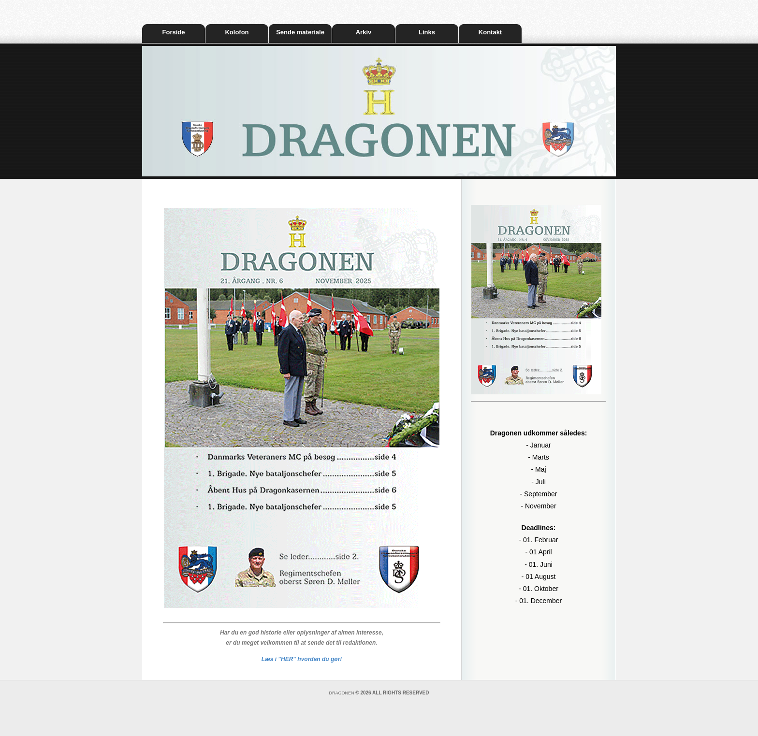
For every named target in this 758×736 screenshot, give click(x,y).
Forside (173, 32)
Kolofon (236, 32)
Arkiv (364, 32)
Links (427, 32)
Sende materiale (300, 32)
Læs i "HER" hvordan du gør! (302, 659)
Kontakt (490, 32)
